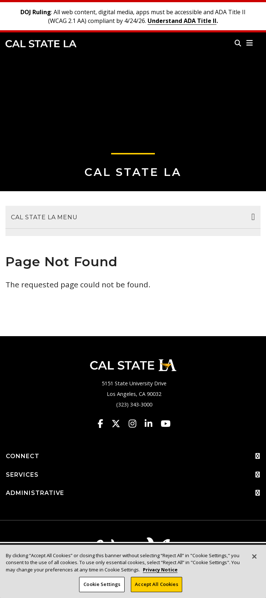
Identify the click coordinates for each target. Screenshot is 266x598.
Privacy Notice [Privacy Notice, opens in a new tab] (160, 569)
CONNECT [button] (133, 456)
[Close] (254, 556)
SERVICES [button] (133, 475)
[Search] (238, 43)
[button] (249, 43)
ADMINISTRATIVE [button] (133, 493)
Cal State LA (41, 43)
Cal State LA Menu (44, 217)
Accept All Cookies (156, 584)
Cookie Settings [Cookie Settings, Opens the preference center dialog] (101, 584)
